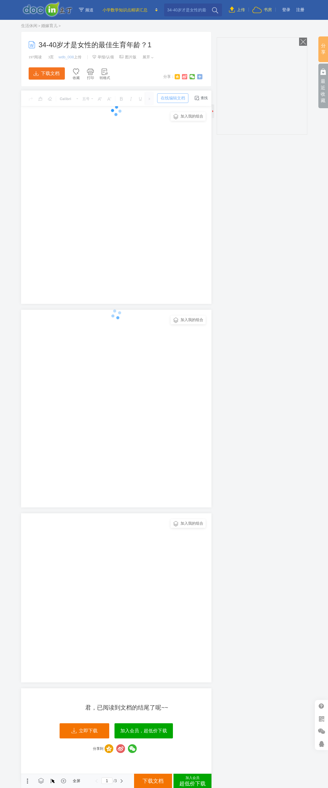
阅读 (35, 57)
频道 (86, 10)
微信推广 (321, 731)
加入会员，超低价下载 (143, 730)
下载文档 (46, 73)
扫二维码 (321, 718)
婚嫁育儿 (49, 25)
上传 (237, 9)
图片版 (127, 57)
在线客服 (321, 744)
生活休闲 (29, 25)
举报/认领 (103, 57)
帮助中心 (321, 706)
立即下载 (85, 731)
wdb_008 (66, 57)
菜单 (27, 781)
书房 (262, 9)
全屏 (76, 781)
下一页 (121, 781)
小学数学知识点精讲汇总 (125, 10)
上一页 (96, 781)
